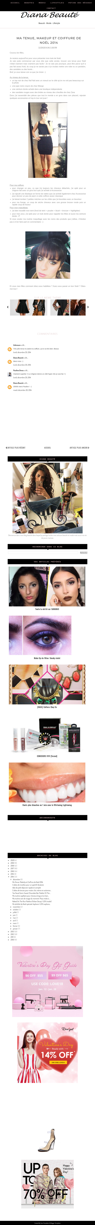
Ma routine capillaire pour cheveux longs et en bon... (30, 895)
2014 (12, 876)
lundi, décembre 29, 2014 (22, 352)
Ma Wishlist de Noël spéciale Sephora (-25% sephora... (31, 904)
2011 (12, 936)
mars (15, 923)
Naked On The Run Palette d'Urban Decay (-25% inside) (32, 901)
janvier (15, 928)
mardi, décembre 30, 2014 (22, 390)
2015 (12, 873)
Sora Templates (45, 1223)
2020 (13, 860)
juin (14, 915)
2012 (12, 934)
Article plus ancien (79, 447)
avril (14, 920)
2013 (12, 931)
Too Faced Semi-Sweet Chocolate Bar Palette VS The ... (31, 893)
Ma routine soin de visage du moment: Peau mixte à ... (31, 898)
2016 (12, 871)
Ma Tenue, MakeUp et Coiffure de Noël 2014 (27, 882)
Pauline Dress (18, 370)
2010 (12, 939)
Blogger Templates (55, 1223)
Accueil (47, 447)
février (15, 926)
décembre (17, 879)
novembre (17, 906)
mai (14, 917)
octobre (16, 909)
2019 (12, 862)
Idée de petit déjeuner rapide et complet (26, 887)
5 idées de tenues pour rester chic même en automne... (31, 890)
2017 (12, 868)
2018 (12, 865)
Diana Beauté (18, 357)
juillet (15, 912)
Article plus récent (16, 447)
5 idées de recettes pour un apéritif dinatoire (28, 884)
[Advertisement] (47, 1104)
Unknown (17, 345)
